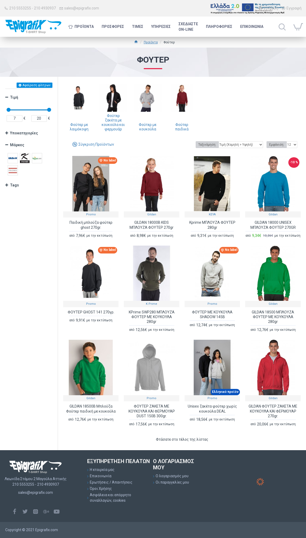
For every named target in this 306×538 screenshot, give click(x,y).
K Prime (151, 304)
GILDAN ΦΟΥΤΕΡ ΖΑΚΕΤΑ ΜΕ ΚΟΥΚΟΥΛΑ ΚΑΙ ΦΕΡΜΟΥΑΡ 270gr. (273, 411)
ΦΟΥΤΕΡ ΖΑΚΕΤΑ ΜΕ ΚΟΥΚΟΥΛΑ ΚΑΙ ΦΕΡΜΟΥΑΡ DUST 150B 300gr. (152, 411)
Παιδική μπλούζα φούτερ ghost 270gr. (91, 224)
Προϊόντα (151, 42)
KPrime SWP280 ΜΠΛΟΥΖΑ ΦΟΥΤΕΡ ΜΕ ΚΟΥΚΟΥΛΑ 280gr (152, 317)
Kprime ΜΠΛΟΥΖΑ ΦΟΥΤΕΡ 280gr (212, 224)
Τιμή (14, 97)
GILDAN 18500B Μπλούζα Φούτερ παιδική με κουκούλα (91, 408)
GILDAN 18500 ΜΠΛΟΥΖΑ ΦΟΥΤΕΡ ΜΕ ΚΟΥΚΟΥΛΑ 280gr (273, 317)
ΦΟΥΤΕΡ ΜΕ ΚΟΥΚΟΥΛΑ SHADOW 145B (212, 314)
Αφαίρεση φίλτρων (36, 85)
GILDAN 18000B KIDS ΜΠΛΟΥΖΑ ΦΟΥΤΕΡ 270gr (152, 224)
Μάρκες (17, 145)
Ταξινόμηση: (207, 144)
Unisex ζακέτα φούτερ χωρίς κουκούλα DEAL (212, 408)
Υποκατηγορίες (24, 133)
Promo (91, 214)
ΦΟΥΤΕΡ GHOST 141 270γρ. (91, 312)
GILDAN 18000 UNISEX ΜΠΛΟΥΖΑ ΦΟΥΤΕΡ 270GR (273, 224)
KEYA (212, 214)
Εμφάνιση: (276, 144)
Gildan (151, 214)
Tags (14, 185)
